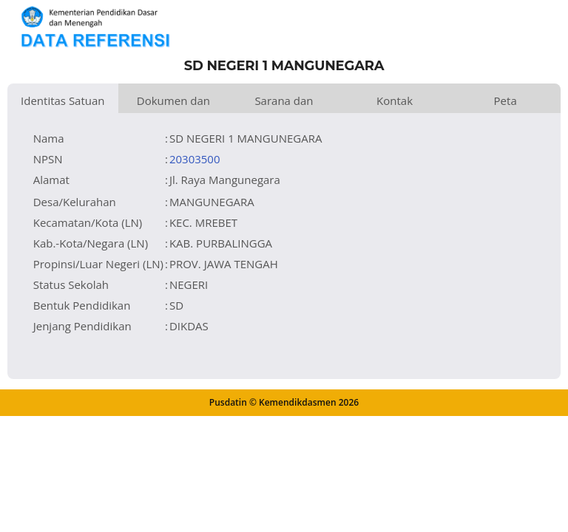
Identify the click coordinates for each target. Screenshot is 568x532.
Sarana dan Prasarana (283, 103)
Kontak (394, 100)
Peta (505, 100)
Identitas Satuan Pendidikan (63, 103)
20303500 (194, 158)
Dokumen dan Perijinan (173, 103)
